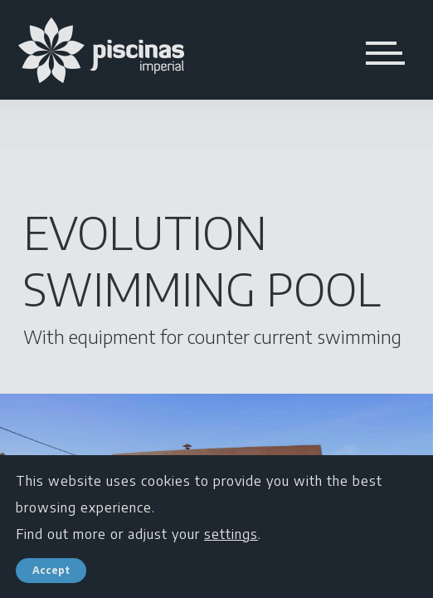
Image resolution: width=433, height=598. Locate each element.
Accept (51, 570)
